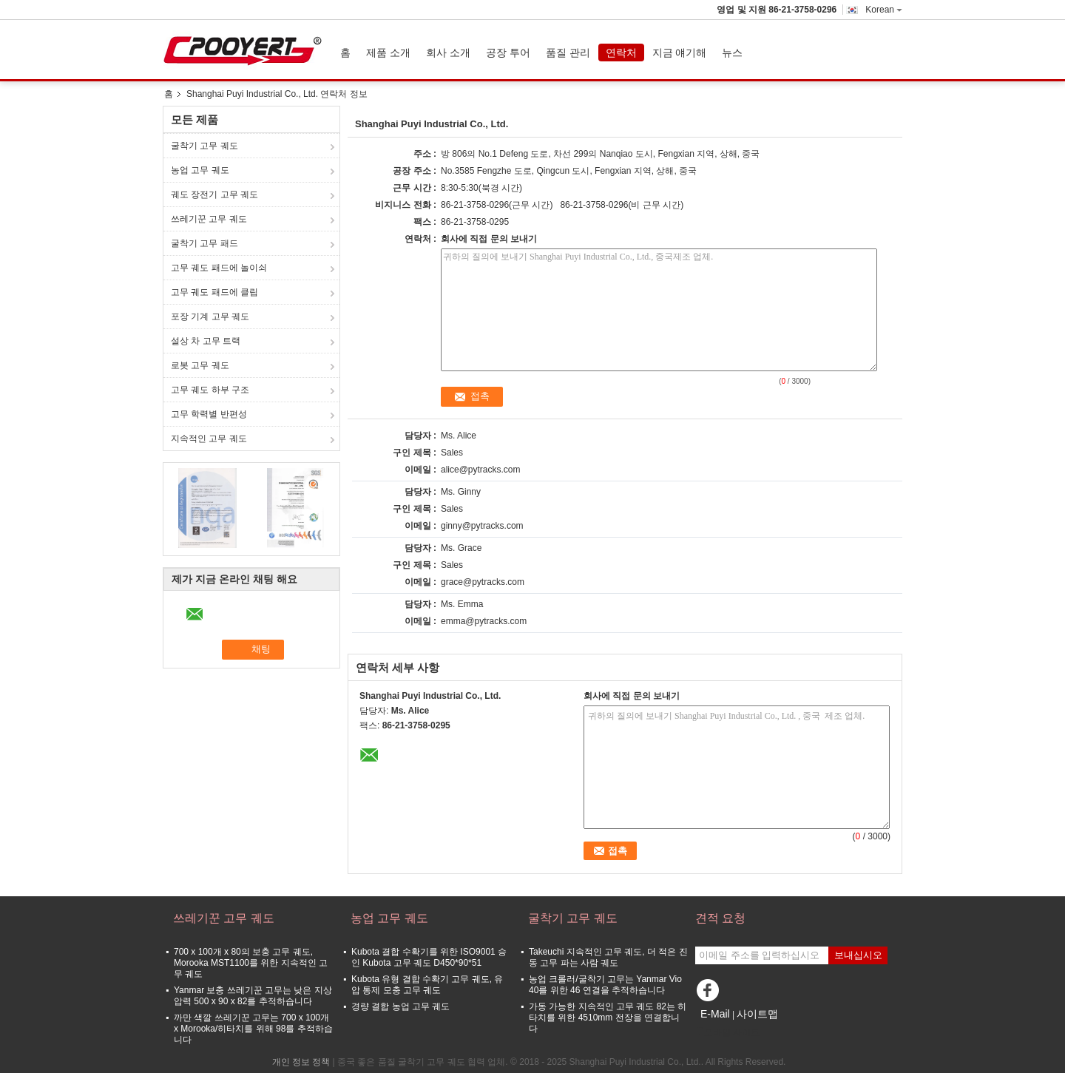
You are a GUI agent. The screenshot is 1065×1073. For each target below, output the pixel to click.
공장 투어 (508, 52)
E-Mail (715, 1014)
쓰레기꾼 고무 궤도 (209, 219)
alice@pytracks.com (481, 469)
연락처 (621, 52)
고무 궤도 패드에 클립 (214, 292)
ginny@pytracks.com (482, 526)
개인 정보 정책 (301, 1062)
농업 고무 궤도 (200, 170)
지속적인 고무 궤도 (209, 438)
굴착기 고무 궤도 (204, 146)
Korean (883, 9)
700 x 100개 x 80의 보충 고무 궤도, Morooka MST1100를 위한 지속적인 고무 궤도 (251, 963)
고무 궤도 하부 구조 (210, 390)
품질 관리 (568, 52)
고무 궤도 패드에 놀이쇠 (219, 268)
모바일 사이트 (727, 1032)
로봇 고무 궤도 (200, 365)
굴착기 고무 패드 (204, 243)
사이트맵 (757, 1014)
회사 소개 (448, 52)
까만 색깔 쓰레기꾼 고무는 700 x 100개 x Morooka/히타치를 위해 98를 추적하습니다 (253, 1028)
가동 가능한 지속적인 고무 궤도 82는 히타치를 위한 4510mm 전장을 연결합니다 (607, 1017)
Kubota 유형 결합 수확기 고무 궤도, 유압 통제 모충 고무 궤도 (427, 984)
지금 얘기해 (679, 52)
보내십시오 (858, 955)
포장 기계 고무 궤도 (210, 316)
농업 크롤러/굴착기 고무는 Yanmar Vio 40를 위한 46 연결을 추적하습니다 (605, 984)
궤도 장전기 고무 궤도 (214, 194)
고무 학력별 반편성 (209, 414)
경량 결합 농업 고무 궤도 (400, 1006)
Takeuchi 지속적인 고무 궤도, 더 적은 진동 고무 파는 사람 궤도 (608, 957)
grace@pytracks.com (482, 582)
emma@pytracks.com (484, 621)
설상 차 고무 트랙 (205, 341)
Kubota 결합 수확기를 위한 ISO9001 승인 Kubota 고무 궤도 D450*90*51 (429, 957)
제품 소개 (388, 52)
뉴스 (732, 52)
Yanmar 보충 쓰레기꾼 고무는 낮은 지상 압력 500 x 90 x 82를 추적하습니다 (253, 995)
